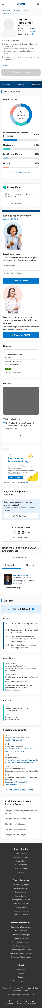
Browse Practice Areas (21, 865)
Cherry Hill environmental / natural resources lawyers (21, 812)
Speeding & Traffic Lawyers (21, 957)
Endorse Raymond (21, 557)
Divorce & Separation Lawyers (21, 950)
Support (21, 977)
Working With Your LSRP (14, 740)
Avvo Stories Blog (21, 868)
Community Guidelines (20, 991)
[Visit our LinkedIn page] (25, 1001)
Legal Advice (21, 861)
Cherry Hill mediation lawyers (15, 829)
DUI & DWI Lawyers (21, 938)
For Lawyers (21, 872)
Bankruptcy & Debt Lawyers (21, 927)
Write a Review (33, 29)
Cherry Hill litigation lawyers (15, 824)
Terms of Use (7, 988)
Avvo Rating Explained (21, 981)
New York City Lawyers (21, 885)
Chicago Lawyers (21, 892)
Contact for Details (17, 203)
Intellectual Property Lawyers (21, 953)
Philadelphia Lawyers (21, 903)
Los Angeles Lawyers (21, 888)
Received (11, 565)
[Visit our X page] (18, 1001)
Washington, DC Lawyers (21, 900)
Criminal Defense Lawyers (21, 935)
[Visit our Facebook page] (10, 1001)
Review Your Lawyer (21, 857)
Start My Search (21, 281)
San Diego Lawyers (21, 915)
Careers (21, 973)
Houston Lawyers (21, 896)
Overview (6, 84)
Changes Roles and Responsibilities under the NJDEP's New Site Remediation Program (21, 761)
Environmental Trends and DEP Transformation (16, 783)
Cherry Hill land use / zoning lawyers (18, 818)
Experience (36, 84)
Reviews (21, 84)
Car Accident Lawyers (21, 946)
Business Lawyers (21, 931)
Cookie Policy (33, 988)
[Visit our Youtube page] (32, 1001)
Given (30, 565)
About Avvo (21, 969)
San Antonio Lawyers (21, 911)
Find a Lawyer (21, 853)
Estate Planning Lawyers (21, 942)
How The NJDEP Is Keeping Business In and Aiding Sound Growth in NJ (20, 750)
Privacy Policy (20, 988)
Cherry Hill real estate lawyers (15, 835)
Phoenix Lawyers (21, 907)
